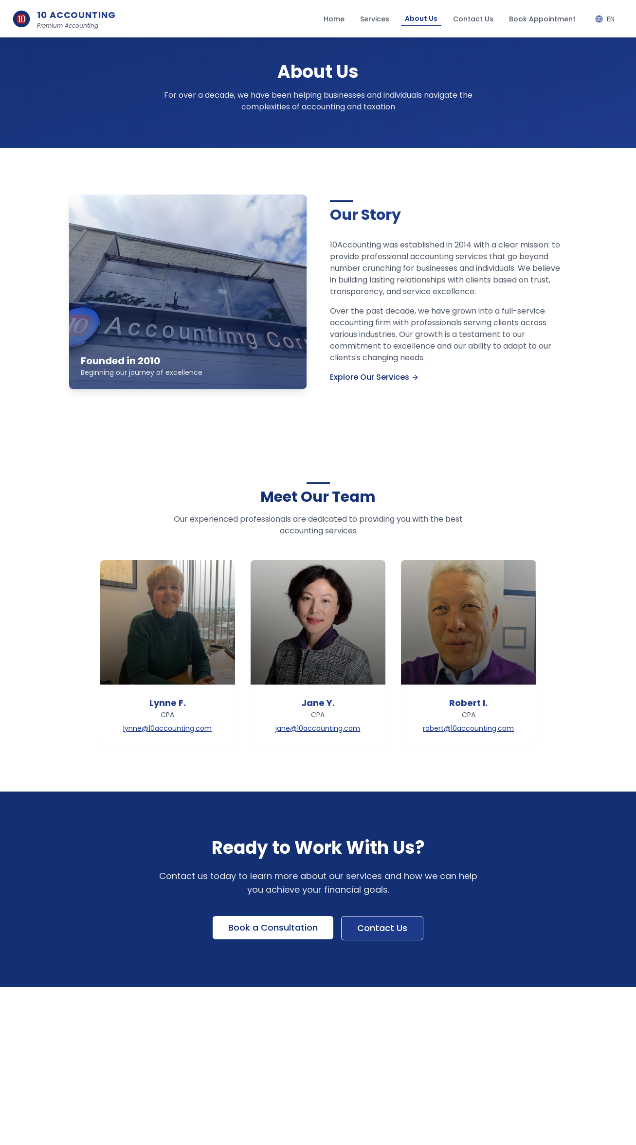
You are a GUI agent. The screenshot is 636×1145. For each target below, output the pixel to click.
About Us (421, 18)
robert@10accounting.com (468, 728)
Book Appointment (542, 19)
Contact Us (473, 19)
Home (334, 19)
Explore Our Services (374, 377)
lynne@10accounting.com (167, 728)
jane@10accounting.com (317, 728)
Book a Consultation (273, 927)
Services (374, 19)
